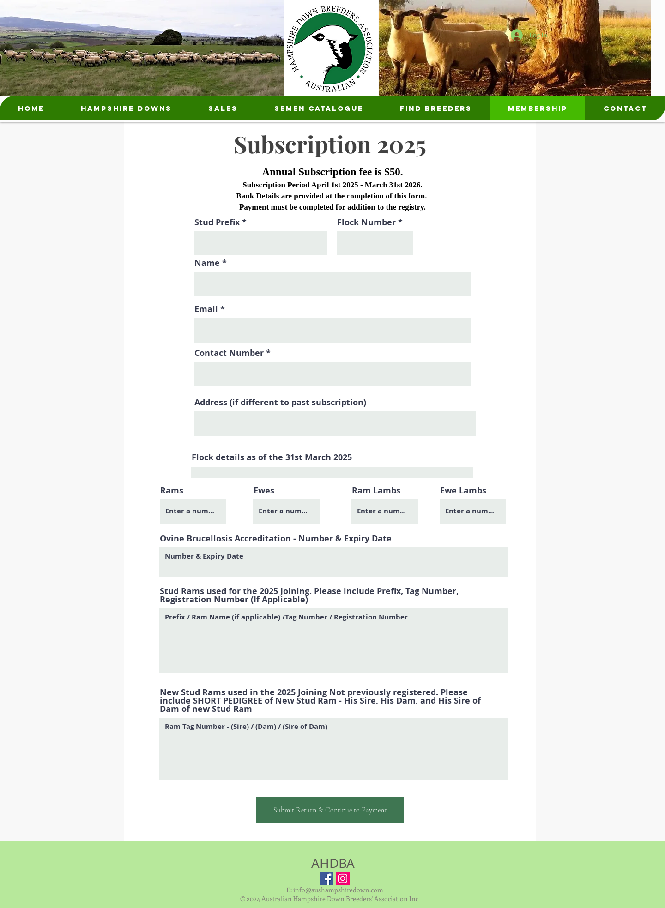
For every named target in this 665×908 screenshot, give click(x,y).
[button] (126, 108)
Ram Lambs (376, 491)
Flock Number (366, 222)
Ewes (264, 491)
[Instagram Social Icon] (343, 878)
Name (207, 263)
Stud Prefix (217, 222)
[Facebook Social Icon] (326, 878)
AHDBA (333, 863)
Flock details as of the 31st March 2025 (272, 457)
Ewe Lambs (463, 491)
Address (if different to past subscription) (280, 402)
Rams (171, 491)
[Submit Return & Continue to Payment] (330, 810)
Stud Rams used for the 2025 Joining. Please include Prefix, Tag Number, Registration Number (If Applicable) (309, 595)
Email (206, 309)
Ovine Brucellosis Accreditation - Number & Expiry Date (276, 539)
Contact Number (229, 353)
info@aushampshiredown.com (338, 889)
